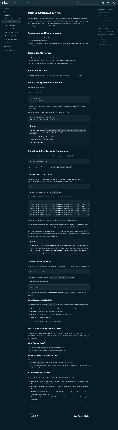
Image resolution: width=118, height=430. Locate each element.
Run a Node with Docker (12, 32)
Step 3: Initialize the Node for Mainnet (105, 22)
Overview (6, 12)
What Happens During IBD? (106, 31)
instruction (70, 362)
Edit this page (32, 406)
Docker (68, 63)
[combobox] (87, 3)
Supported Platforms (103, 12)
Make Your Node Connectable (105, 34)
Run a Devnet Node (10, 29)
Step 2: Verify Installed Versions (106, 18)
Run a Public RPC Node (10, 43)
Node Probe (47, 365)
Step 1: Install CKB (102, 15)
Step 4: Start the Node (103, 25)
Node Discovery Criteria (105, 44)
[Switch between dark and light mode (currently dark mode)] (114, 3)
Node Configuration (9, 50)
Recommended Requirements (105, 9)
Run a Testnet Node (10, 25)
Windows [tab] (38, 92)
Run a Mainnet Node (10, 21)
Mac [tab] (30, 92)
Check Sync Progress (103, 28)
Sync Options (7, 46)
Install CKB (7, 15)
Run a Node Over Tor (11, 36)
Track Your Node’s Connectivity (104, 41)
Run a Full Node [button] (8, 18)
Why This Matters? (104, 37)
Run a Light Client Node (10, 39)
